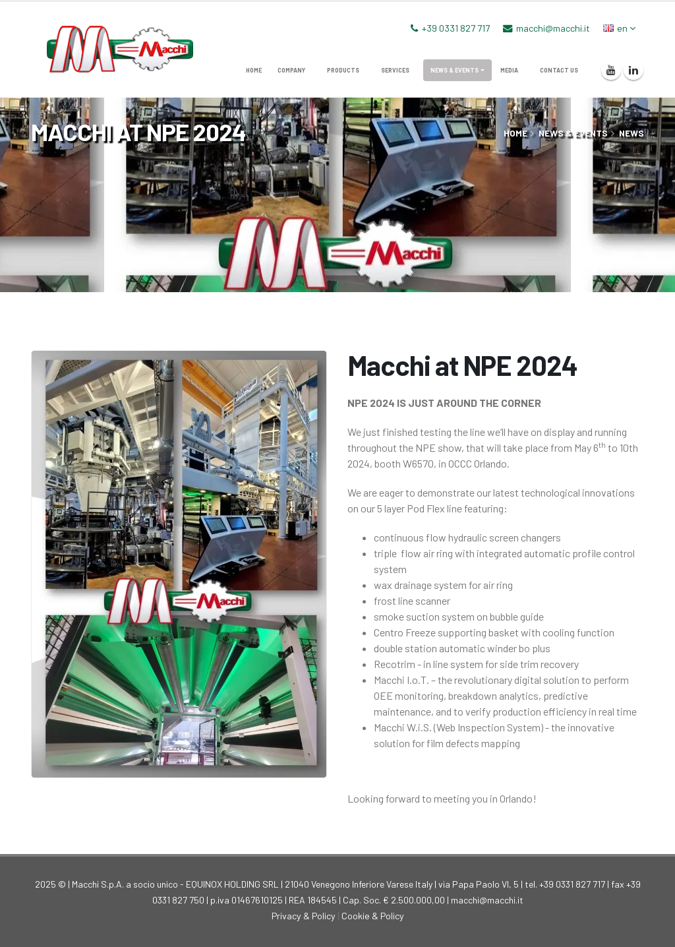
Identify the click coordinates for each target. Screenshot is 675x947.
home (254, 70)
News (631, 132)
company (291, 70)
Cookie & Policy (372, 915)
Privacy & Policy (304, 915)
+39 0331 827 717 (456, 28)
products (343, 70)
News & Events (454, 70)
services (395, 70)
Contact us (559, 70)
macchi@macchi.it (553, 28)
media (509, 70)
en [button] (619, 28)
